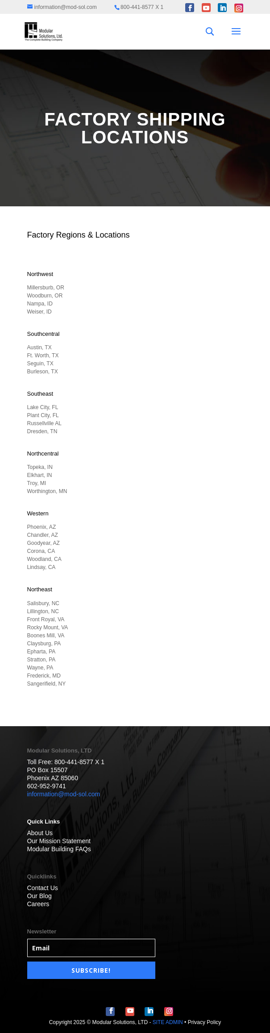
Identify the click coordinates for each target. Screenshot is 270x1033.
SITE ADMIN (168, 1022)
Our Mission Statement (59, 841)
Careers (38, 904)
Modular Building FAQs (59, 849)
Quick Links (43, 821)
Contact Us (42, 887)
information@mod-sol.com (63, 794)
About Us (40, 832)
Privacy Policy (204, 1022)
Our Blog (39, 895)
